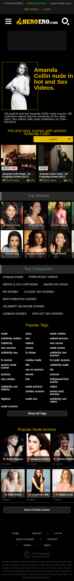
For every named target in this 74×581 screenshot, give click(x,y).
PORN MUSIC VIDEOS (43, 276)
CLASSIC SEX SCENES (39, 291)
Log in (58, 533)
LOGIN (46, 9)
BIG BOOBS (10, 291)
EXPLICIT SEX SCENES (47, 313)
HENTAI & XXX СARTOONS (20, 284)
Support (52, 539)
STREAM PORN (13, 277)
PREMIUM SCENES (36, 3)
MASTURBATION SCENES (20, 299)
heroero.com (43, 553)
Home (15, 533)
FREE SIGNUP (31, 9)
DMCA (47, 545)
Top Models (38, 195)
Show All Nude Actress (37, 509)
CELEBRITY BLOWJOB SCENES (23, 306)
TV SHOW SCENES (13, 3)
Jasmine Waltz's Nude (60, 3)
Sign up (36, 533)
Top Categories (38, 269)
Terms (27, 545)
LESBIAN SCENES (15, 313)
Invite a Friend (25, 539)
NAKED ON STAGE (56, 284)
